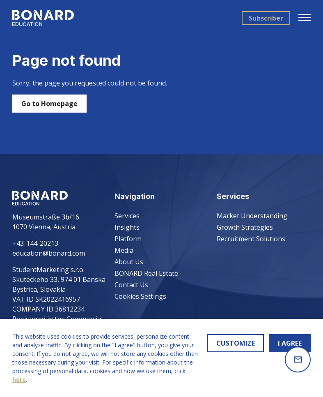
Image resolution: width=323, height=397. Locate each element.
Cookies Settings (140, 296)
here (19, 379)
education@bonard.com (48, 253)
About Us (129, 261)
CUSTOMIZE (235, 343)
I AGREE (290, 343)
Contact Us (131, 284)
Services (127, 215)
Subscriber (266, 18)
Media (124, 250)
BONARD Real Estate (146, 273)
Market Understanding (252, 215)
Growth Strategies (245, 227)
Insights (127, 227)
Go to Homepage (49, 103)
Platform (128, 238)
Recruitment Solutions (251, 238)
